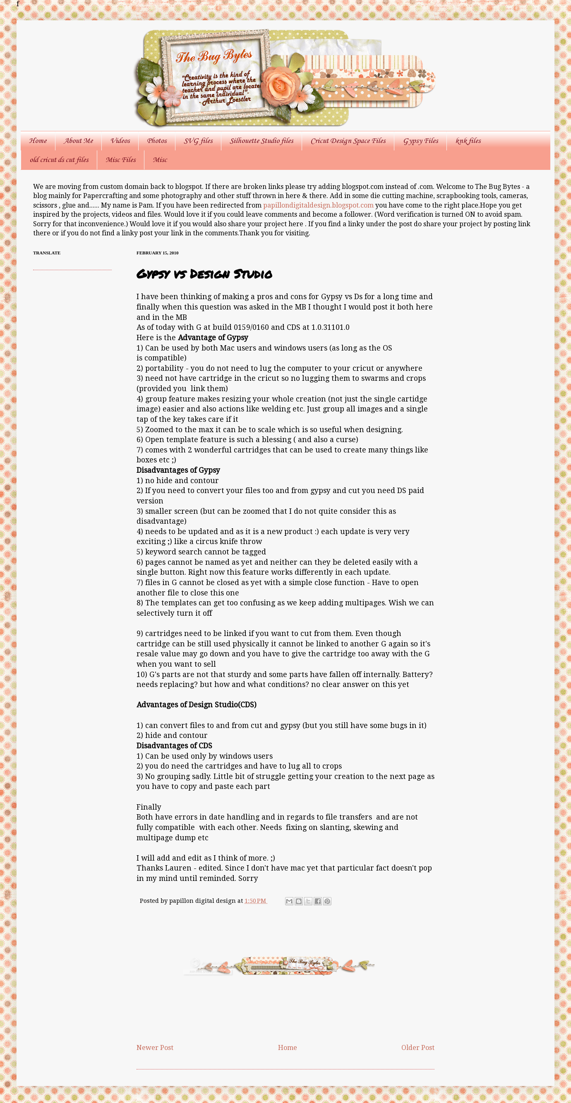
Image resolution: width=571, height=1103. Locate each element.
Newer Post (155, 1048)
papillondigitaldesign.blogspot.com (319, 205)
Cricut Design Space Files (347, 140)
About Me (78, 140)
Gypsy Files (420, 140)
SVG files (198, 140)
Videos (120, 140)
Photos (156, 140)
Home (37, 140)
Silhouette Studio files (261, 140)
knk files (467, 140)
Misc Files (120, 159)
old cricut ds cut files (58, 159)
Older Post (417, 1048)
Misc (160, 159)
